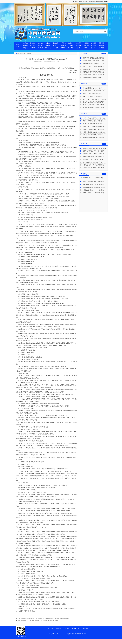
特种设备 (86, 45)
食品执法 (63, 45)
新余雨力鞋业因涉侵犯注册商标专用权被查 (94, 126)
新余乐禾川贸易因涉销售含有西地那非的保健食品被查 (98, 129)
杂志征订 (101, 45)
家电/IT (33, 48)
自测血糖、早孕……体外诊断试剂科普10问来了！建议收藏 (99, 153)
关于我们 (50, 628)
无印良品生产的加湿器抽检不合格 (92, 93)
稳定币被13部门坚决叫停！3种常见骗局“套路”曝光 (96, 151)
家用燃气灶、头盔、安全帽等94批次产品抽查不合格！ (98, 96)
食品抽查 (48, 43)
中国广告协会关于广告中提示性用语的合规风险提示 (97, 66)
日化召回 (32, 45)
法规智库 (70, 43)
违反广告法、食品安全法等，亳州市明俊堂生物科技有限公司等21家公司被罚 (39, 620)
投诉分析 (86, 48)
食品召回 (101, 43)
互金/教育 (55, 48)
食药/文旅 (40, 48)
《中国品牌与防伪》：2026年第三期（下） (94, 181)
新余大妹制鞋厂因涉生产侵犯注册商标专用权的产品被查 (98, 135)
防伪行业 (25, 43)
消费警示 (78, 48)
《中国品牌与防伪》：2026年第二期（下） (94, 187)
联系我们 (101, 48)
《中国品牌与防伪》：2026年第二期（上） (94, 190)
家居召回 (25, 45)
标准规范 (78, 43)
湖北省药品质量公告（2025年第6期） (93, 88)
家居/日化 (48, 48)
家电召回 (93, 43)
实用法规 (23, 53)
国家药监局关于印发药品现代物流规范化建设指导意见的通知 (99, 72)
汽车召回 (86, 43)
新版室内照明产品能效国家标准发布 (93, 77)
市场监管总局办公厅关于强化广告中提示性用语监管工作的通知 (100, 74)
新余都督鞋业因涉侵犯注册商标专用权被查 (94, 132)
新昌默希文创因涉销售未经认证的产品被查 (94, 137)
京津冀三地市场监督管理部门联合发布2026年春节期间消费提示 (100, 148)
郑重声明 (76, 628)
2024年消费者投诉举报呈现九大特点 (93, 162)
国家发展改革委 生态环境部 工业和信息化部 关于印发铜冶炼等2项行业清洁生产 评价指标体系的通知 (45, 618)
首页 (19, 53)
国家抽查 (32, 43)
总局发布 (55, 43)
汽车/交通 (25, 48)
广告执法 (70, 45)
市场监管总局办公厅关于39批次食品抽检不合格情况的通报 (99, 90)
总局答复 (63, 43)
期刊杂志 (93, 45)
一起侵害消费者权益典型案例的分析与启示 (94, 118)
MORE (103, 53)
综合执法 (78, 45)
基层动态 (40, 45)
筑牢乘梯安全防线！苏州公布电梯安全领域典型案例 (97, 121)
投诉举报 (93, 48)
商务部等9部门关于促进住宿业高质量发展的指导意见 (97, 58)
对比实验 (70, 48)
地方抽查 (40, 43)
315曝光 (63, 48)
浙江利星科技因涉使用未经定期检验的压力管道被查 (97, 123)
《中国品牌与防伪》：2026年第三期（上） (94, 184)
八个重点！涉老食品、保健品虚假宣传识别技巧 (96, 165)
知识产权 (55, 45)
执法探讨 (48, 45)
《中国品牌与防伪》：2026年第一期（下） (94, 192)
